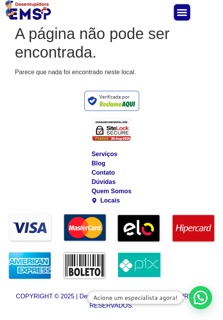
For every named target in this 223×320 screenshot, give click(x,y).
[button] (182, 12)
